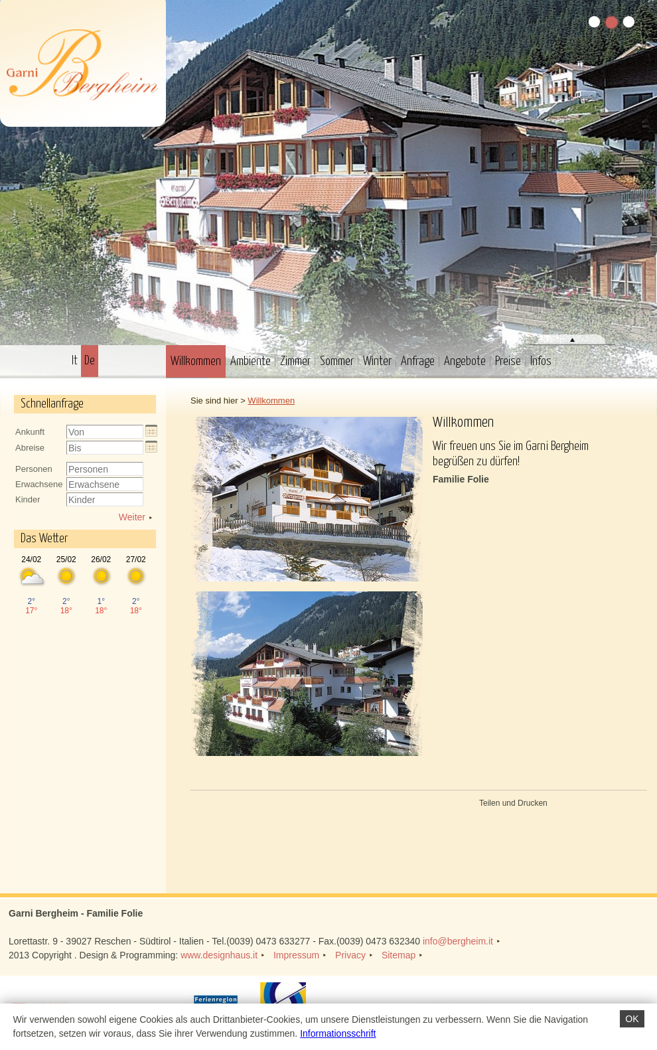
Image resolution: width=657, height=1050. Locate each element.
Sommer (337, 361)
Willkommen (196, 361)
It (75, 360)
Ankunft (29, 432)
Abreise (29, 448)
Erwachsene (39, 484)
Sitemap (398, 955)
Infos (540, 361)
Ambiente (250, 361)
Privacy (350, 955)
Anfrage (418, 361)
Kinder (27, 499)
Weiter (132, 517)
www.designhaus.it (219, 955)
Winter (377, 361)
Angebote (465, 361)
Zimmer (295, 361)
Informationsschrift (338, 1033)
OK (631, 1018)
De (89, 360)
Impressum (296, 955)
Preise (508, 361)
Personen (33, 469)
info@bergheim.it (458, 941)
